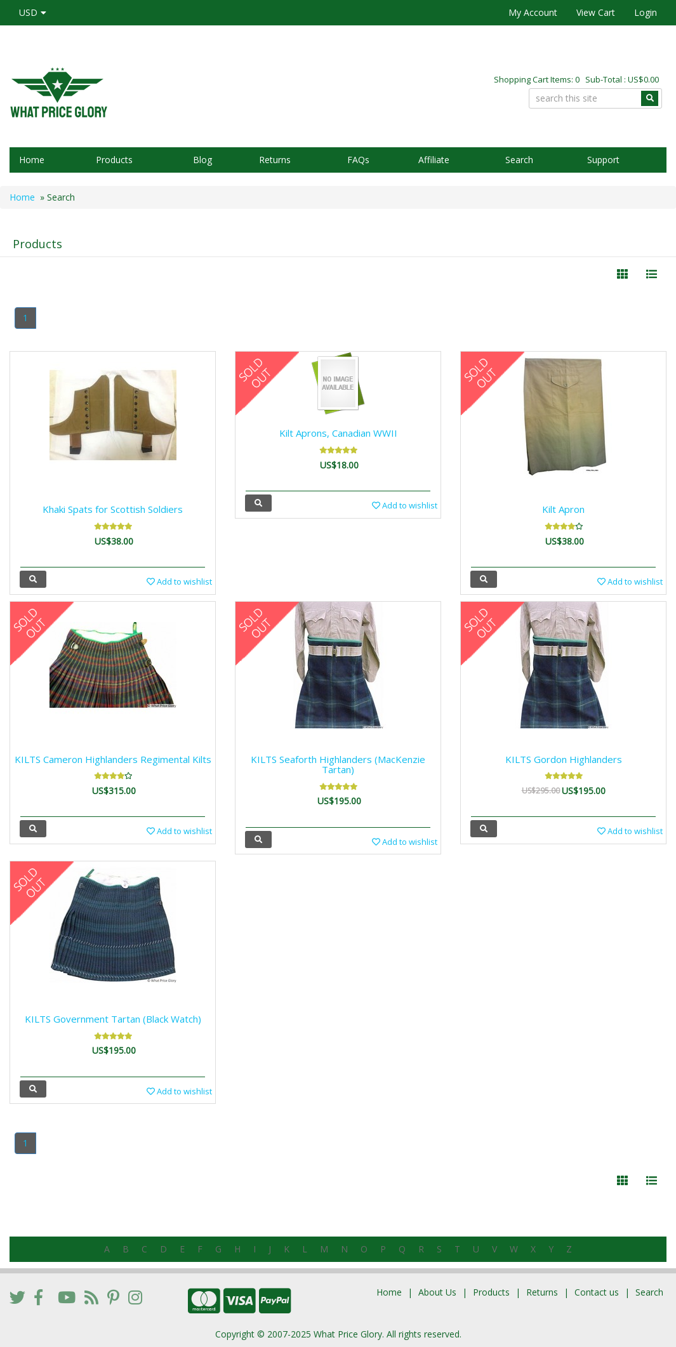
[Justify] (651, 274)
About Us (437, 1292)
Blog (202, 160)
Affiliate (433, 160)
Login (645, 12)
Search (519, 160)
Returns (275, 160)
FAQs (358, 160)
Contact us (596, 1292)
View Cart (595, 12)
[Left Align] (622, 274)
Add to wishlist (179, 581)
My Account (532, 12)
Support (603, 160)
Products (114, 160)
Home (31, 160)
